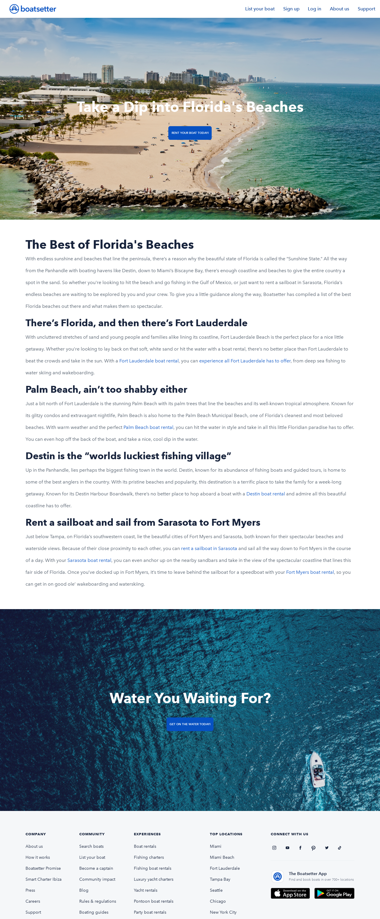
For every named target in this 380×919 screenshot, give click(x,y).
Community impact (97, 879)
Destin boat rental (266, 494)
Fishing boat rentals (152, 868)
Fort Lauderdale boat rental (149, 361)
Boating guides (93, 912)
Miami (215, 846)
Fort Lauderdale (225, 868)
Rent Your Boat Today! (190, 133)
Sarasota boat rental (89, 560)
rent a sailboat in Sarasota (209, 548)
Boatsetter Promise (43, 868)
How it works (38, 857)
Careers (33, 901)
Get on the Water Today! (190, 724)
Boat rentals (145, 846)
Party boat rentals (150, 912)
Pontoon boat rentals (153, 901)
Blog (83, 890)
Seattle (216, 890)
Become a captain (96, 868)
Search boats (91, 846)
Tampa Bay (220, 879)
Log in (314, 9)
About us (339, 9)
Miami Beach (222, 857)
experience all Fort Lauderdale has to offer (245, 361)
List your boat (260, 9)
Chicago (218, 901)
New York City (223, 912)
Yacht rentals (145, 890)
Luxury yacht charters (153, 879)
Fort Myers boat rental (310, 572)
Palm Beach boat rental (148, 427)
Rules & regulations (97, 901)
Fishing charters (149, 857)
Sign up (291, 9)
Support (366, 9)
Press (30, 890)
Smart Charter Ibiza (43, 879)
